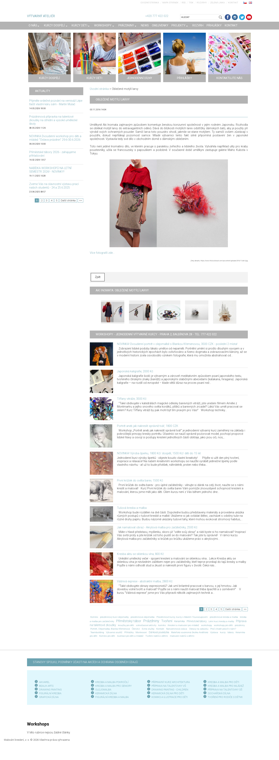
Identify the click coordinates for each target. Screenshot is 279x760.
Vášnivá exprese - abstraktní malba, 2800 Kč (144, 581)
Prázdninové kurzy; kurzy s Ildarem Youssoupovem (182, 617)
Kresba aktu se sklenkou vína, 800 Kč (140, 554)
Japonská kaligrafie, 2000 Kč (135, 371)
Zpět (97, 277)
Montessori (141, 632)
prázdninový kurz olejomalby (114, 617)
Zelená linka (217, 2)
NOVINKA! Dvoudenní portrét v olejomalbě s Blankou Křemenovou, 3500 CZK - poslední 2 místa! (177, 344)
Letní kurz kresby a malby (221, 621)
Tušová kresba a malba (132, 508)
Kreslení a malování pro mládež (183, 625)
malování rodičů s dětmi (182, 636)
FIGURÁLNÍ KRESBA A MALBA (112, 697)
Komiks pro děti (107, 636)
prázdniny (240, 625)
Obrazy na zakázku (198, 628)
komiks (162, 625)
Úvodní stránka (149, 2)
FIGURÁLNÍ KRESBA (50, 693)
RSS (183, 2)
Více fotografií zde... (102, 253)
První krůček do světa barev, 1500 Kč (140, 480)
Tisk (191, 2)
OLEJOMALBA (103, 689)
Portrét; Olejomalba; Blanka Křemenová (110, 628)
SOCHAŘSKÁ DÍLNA (219, 693)
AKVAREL (44, 682)
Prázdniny (151, 621)
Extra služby (148, 628)
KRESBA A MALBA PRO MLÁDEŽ (226, 685)
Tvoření (166, 621)
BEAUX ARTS (46, 685)
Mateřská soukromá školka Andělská (189, 632)
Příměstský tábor (128, 621)
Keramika (179, 621)
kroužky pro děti (126, 625)
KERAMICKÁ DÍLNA (106, 693)
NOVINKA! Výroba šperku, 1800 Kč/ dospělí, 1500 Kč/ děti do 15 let (159, 453)
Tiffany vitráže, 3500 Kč (131, 398)
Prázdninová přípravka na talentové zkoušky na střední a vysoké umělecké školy (53, 120)
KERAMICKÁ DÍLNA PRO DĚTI (168, 693)
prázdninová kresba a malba (224, 617)
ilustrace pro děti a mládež (130, 636)
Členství (136, 628)
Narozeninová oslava (176, 628)
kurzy (223, 632)
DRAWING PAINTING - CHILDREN (170, 689)
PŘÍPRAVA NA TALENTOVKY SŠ (225, 689)
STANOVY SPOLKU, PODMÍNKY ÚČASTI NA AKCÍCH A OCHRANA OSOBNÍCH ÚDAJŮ (85, 662)
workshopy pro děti (223, 625)
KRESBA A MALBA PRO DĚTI (223, 682)
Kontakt (233, 2)
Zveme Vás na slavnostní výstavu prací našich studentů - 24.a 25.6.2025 (54, 185)
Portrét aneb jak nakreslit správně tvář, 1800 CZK (147, 426)
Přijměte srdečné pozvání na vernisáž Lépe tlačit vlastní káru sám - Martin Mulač (55, 102)
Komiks (94, 617)
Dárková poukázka (159, 632)
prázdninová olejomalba (142, 617)
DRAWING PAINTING (50, 689)
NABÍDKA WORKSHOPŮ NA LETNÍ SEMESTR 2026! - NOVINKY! (50, 169)
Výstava (214, 632)
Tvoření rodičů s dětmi (156, 636)
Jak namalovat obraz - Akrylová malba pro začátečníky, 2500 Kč (157, 527)
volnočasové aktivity (146, 625)
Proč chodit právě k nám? (223, 628)
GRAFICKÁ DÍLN (48, 697)
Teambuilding (97, 632)
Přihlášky (129, 632)
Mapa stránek (170, 2)
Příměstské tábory (197, 621)
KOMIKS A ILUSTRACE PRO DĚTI (170, 697)
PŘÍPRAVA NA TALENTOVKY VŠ (169, 685)
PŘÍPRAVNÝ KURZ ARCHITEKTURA (171, 682)
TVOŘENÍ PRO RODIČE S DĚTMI (225, 697)
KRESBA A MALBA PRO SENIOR (112, 685)
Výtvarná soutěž (114, 632)
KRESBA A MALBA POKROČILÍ (111, 682)
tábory (231, 632)
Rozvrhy (202, 2)
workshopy (206, 625)
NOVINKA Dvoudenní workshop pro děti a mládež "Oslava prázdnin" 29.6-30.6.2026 (55, 138)
